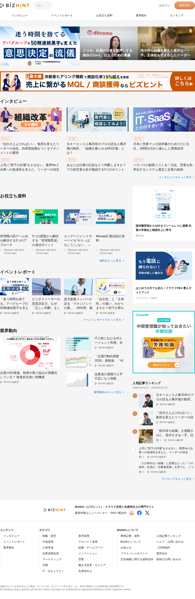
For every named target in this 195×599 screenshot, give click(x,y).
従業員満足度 (51, 553)
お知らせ (126, 547)
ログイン (164, 5)
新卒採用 (83, 535)
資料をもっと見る (110, 260)
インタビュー (20, 15)
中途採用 (48, 541)
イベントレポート (62, 15)
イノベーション (88, 553)
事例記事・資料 (130, 535)
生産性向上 (85, 570)
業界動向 (141, 15)
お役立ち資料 (104, 15)
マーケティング (52, 559)
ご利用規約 (163, 547)
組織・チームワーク (90, 547)
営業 (81, 559)
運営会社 (161, 553)
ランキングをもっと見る (176, 478)
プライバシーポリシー (134, 553)
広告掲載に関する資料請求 (137, 559)
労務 (45, 564)
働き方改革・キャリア (92, 564)
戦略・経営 (49, 535)
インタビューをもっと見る (175, 177)
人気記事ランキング (168, 535)
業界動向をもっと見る (107, 390)
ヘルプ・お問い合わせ (170, 541)
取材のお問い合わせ (168, 559)
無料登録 (184, 5)
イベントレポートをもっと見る (102, 317)
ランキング (176, 15)
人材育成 (48, 547)
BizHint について (131, 541)
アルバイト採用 (88, 541)
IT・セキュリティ (53, 570)
